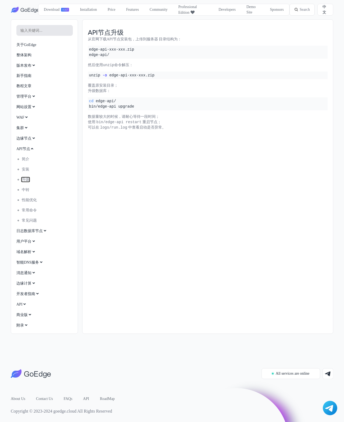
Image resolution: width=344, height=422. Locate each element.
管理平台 (26, 96)
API (21, 304)
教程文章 (23, 86)
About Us (18, 399)
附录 (22, 325)
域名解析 (26, 252)
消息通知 (26, 273)
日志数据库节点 (31, 231)
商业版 (24, 315)
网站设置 (26, 107)
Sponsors (276, 10)
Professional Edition (187, 10)
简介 (25, 159)
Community (158, 10)
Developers (226, 10)
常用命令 (29, 210)
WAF (22, 117)
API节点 (25, 149)
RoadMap (107, 399)
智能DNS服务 (30, 262)
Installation (88, 10)
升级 (25, 180)
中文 (324, 9)
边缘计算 (26, 283)
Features (132, 10)
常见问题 (29, 220)
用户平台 (26, 241)
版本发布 (26, 65)
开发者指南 (28, 294)
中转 (25, 190)
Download (51, 10)
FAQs (68, 399)
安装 (25, 169)
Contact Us (44, 399)
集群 (22, 128)
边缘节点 (26, 138)
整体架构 (23, 55)
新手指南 (23, 76)
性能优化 (29, 200)
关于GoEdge (26, 45)
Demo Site (250, 9)
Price (111, 10)
